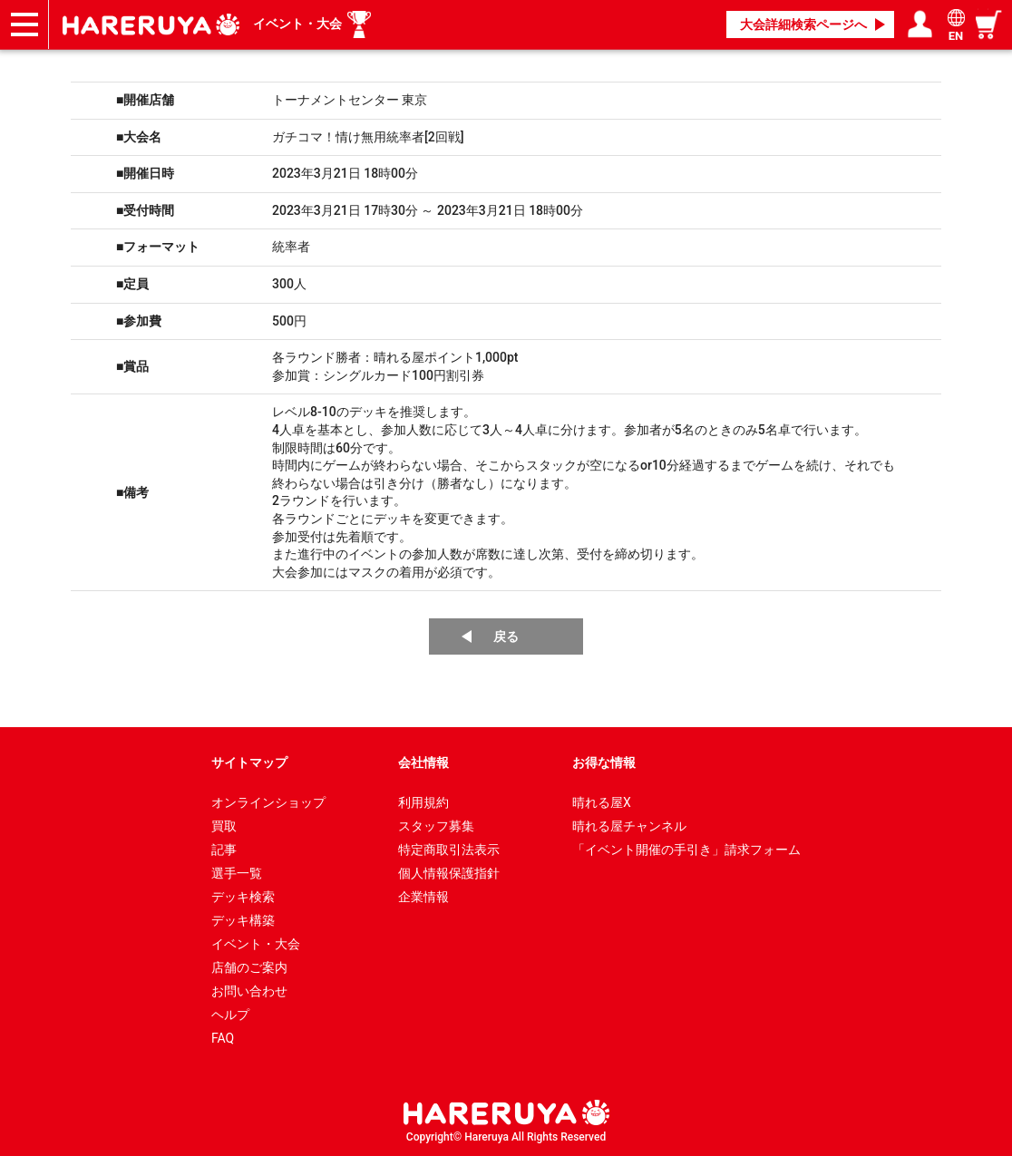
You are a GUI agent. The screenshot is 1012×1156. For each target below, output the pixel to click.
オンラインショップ (268, 802)
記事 (224, 849)
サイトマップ (249, 762)
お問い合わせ (249, 991)
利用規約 (423, 802)
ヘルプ (230, 1014)
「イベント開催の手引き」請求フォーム (686, 849)
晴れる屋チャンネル (629, 826)
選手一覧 (236, 873)
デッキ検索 (243, 896)
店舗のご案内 (249, 967)
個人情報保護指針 (449, 873)
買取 (224, 826)
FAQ (222, 1038)
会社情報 (423, 762)
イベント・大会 (297, 23)
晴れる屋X (601, 802)
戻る (506, 636)
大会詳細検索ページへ (803, 24)
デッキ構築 (243, 920)
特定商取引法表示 (449, 849)
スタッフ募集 (436, 826)
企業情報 (423, 896)
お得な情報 (604, 762)
